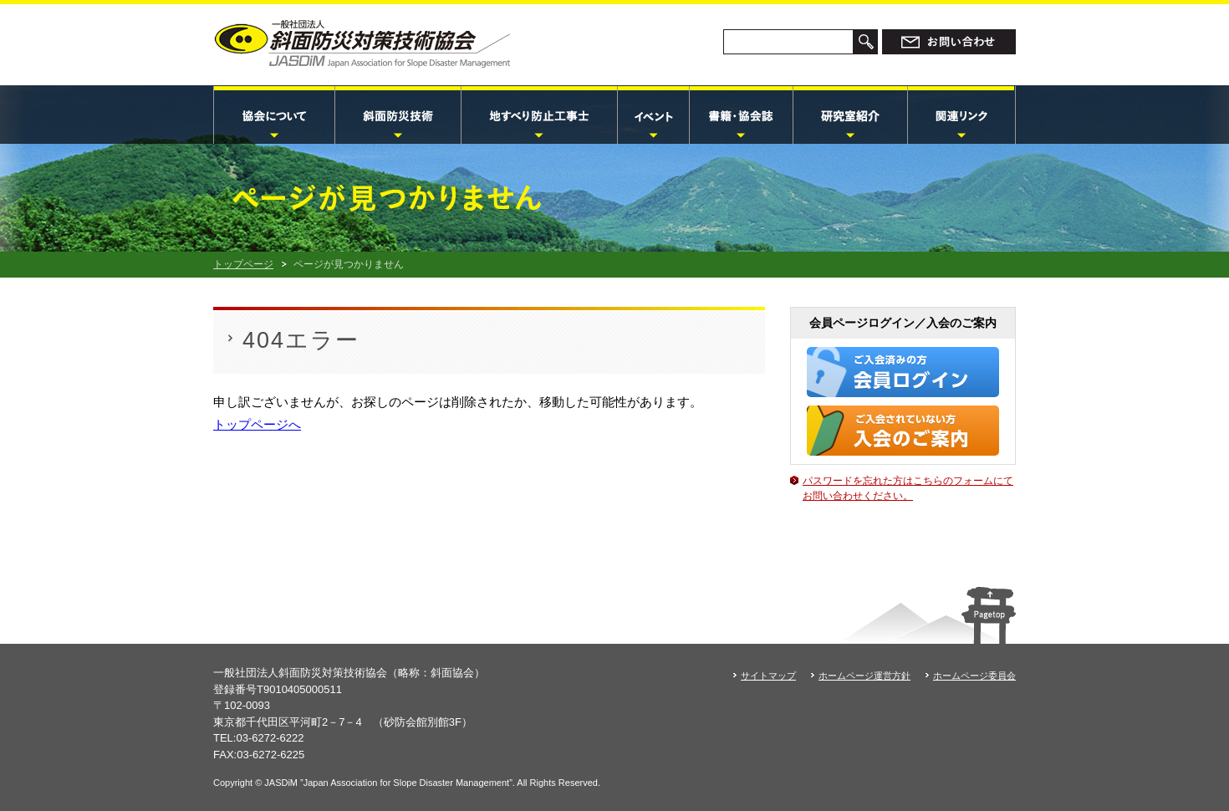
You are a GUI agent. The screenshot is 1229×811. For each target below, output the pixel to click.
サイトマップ (768, 676)
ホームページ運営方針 (864, 676)
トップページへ (257, 424)
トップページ (243, 264)
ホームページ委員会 (974, 676)
